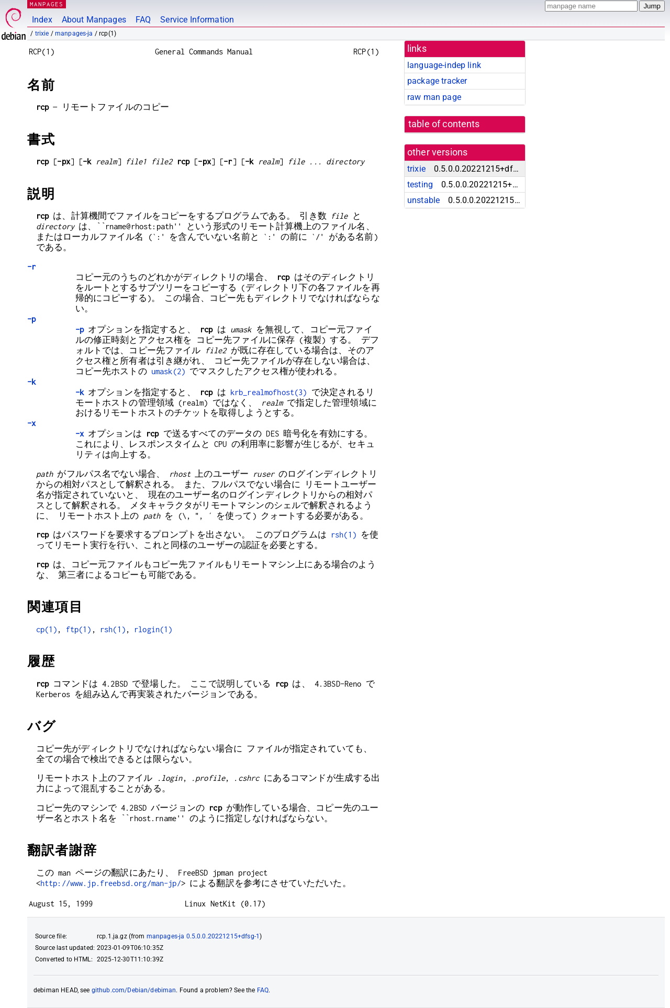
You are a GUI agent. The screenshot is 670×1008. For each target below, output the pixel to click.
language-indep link (444, 65)
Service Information (197, 20)
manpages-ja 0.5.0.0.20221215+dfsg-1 (203, 936)
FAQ (143, 20)
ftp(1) (79, 629)
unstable (423, 200)
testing (420, 184)
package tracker (437, 81)
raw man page (434, 97)
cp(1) (47, 629)
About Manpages (94, 20)
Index (42, 20)
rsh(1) (343, 534)
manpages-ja (74, 33)
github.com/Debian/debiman (134, 990)
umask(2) (168, 371)
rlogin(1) (153, 629)
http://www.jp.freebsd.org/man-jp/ (110, 883)
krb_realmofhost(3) (268, 392)
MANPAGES (46, 4)
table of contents (444, 124)
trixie (42, 33)
